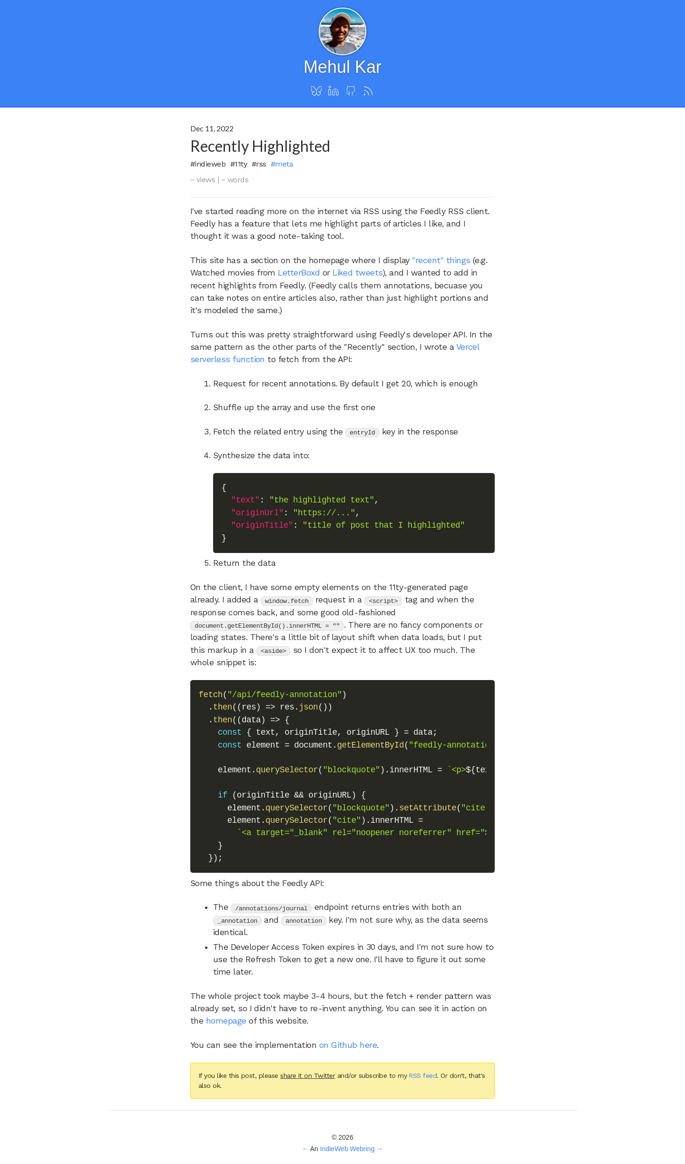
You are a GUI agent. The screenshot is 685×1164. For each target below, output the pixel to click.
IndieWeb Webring (347, 1149)
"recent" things (441, 260)
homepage (226, 1021)
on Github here (348, 1045)
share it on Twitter (307, 1075)
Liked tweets (357, 272)
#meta (282, 163)
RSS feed (423, 1075)
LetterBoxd (299, 272)
